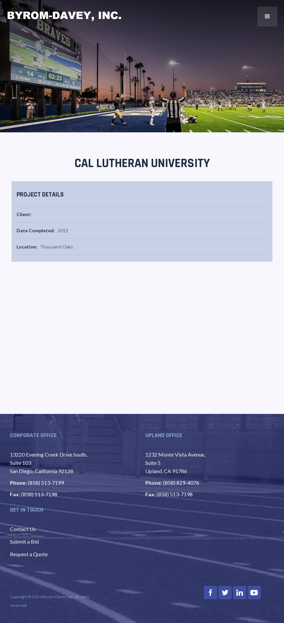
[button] (267, 16)
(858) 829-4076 (181, 482)
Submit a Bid (24, 541)
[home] (64, 16)
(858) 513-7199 (46, 482)
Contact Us (23, 529)
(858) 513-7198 (39, 494)
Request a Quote (29, 554)
